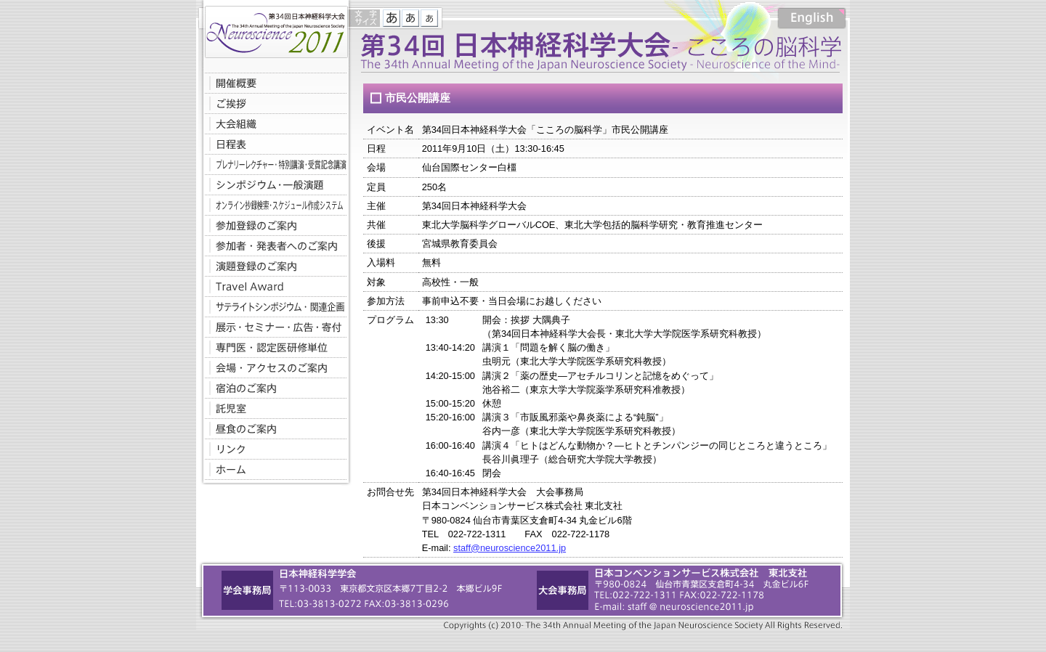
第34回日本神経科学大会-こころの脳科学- (272, 29)
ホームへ (272, 469)
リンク (272, 449)
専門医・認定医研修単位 (272, 347)
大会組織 (272, 123)
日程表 (272, 144)
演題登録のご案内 (272, 266)
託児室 (272, 408)
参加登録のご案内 (272, 225)
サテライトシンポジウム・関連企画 (272, 306)
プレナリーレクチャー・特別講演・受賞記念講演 (272, 164)
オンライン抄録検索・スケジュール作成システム (272, 205)
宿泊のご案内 (272, 388)
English (811, 18)
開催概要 (272, 83)
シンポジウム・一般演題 (272, 184)
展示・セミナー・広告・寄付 (272, 327)
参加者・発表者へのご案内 (272, 245)
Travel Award (272, 286)
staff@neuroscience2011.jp (509, 547)
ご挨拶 (272, 103)
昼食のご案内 (272, 428)
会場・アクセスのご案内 (272, 367)
